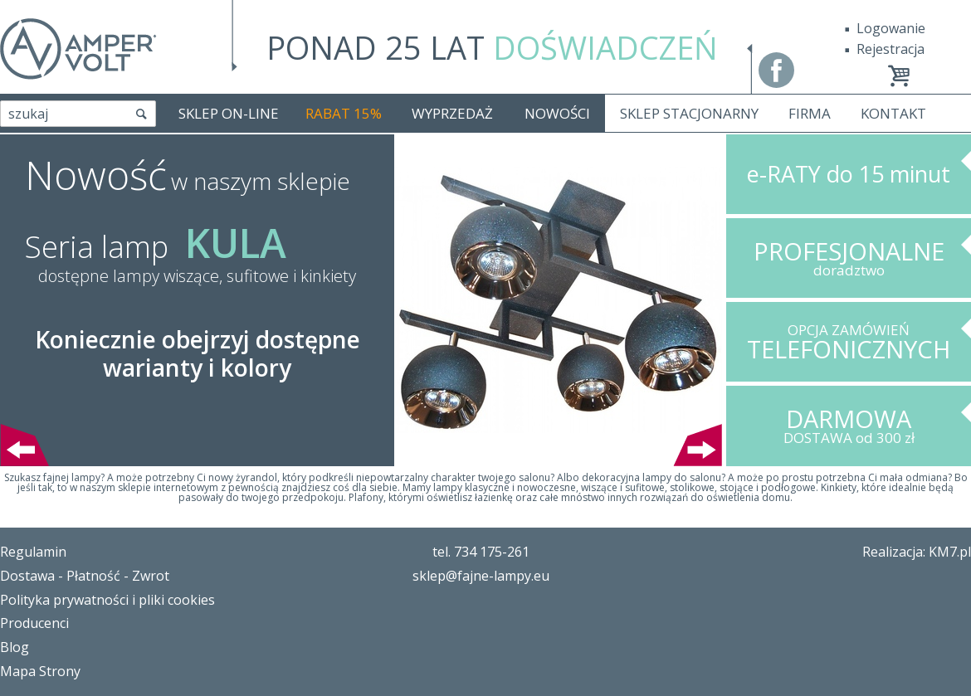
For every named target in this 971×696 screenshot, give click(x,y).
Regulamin (33, 552)
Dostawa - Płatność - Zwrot (84, 576)
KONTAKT (893, 113)
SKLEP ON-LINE (228, 113)
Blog (14, 647)
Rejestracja (890, 49)
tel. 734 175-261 (480, 552)
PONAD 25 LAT (492, 47)
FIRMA (809, 113)
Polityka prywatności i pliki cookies (107, 600)
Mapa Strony (40, 671)
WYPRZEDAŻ (452, 113)
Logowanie (890, 28)
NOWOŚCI (557, 113)
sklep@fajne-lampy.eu (480, 576)
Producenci (34, 623)
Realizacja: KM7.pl (916, 552)
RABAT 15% (343, 113)
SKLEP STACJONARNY (689, 113)
